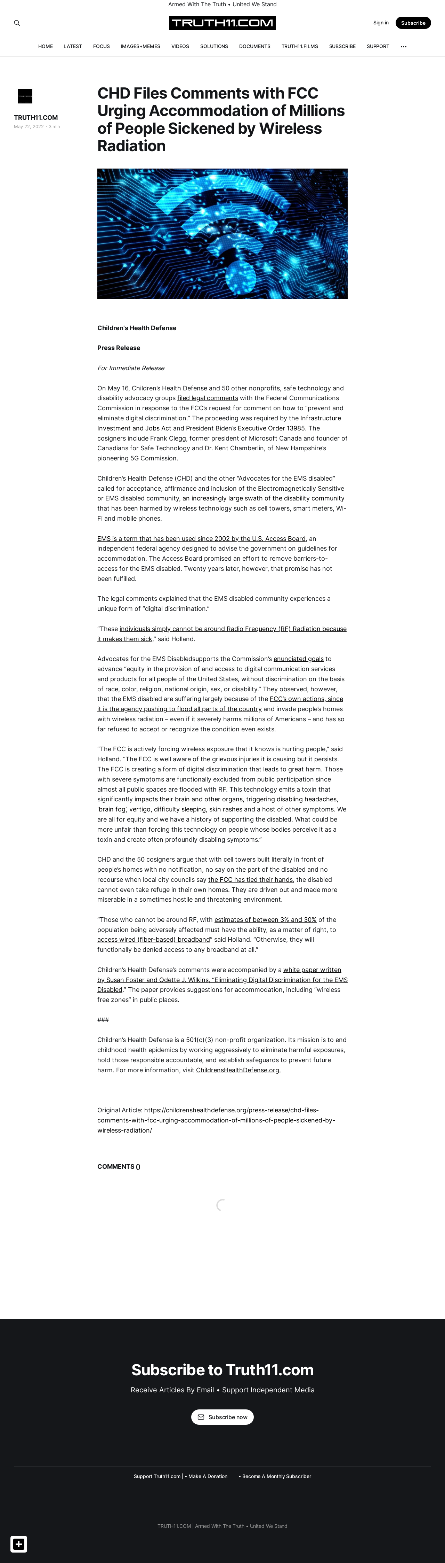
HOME (45, 46)
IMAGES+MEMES (140, 46)
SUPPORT (378, 46)
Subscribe (413, 23)
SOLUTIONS (214, 46)
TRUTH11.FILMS (300, 46)
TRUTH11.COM (36, 117)
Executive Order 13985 (271, 428)
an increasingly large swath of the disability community (264, 498)
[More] (403, 46)
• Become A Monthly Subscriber (274, 1476)
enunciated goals (299, 658)
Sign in (381, 22)
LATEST (73, 46)
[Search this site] (17, 23)
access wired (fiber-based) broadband (153, 939)
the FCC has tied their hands (250, 879)
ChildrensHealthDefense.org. (238, 1070)
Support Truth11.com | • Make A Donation (180, 1476)
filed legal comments (207, 398)
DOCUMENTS (254, 46)
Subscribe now (222, 1417)
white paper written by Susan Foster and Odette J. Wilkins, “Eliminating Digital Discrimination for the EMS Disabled (222, 980)
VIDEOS (180, 46)
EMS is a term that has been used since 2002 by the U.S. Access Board (201, 538)
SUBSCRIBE (342, 46)
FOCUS (101, 46)
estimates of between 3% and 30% (266, 919)
